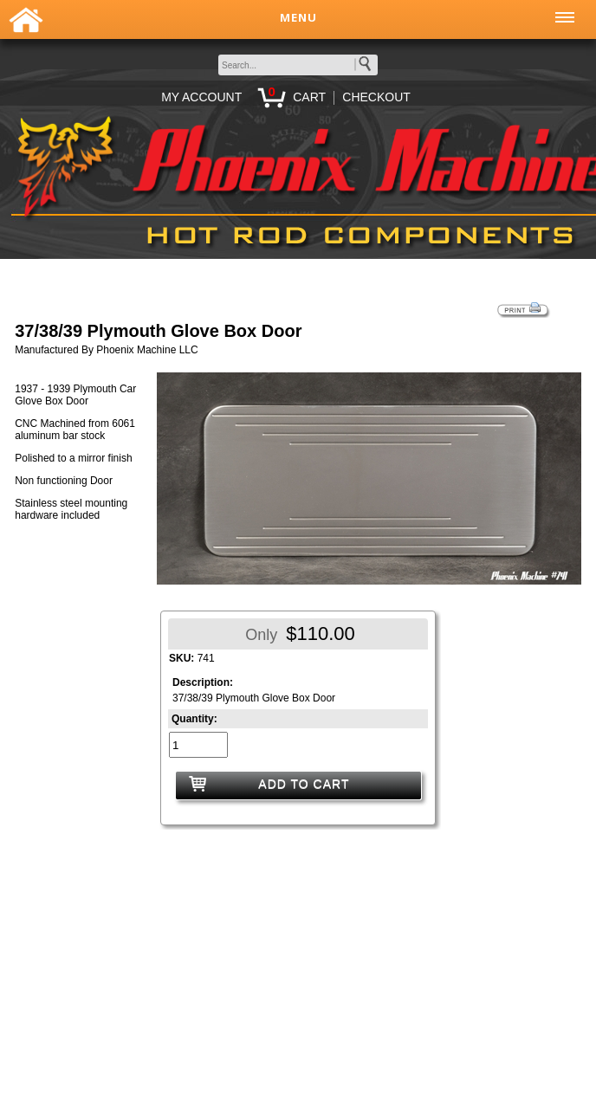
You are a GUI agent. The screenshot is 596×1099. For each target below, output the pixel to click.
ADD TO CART (303, 784)
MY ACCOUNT (201, 97)
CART (309, 97)
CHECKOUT (376, 97)
